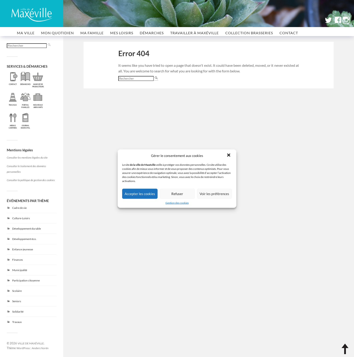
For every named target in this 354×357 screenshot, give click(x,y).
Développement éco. (24, 239)
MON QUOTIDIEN (57, 33)
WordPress (23, 348)
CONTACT (288, 33)
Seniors (16, 301)
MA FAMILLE (92, 33)
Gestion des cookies (177, 202)
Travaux (17, 322)
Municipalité (19, 270)
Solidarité (17, 311)
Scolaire (17, 291)
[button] (229, 155)
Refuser (177, 194)
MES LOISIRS (121, 33)
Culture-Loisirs (21, 218)
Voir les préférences (214, 194)
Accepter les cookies (140, 194)
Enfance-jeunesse (22, 249)
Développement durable (26, 228)
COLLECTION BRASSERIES (249, 33)
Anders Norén (40, 348)
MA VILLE (26, 33)
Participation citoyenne (26, 280)
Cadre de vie (19, 208)
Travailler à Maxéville (194, 33)
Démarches (152, 33)
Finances (17, 259)
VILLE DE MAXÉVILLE (31, 343)
